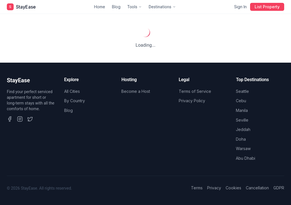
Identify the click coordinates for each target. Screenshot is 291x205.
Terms (197, 187)
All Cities (72, 91)
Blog (116, 6)
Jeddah (243, 129)
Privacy (214, 187)
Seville (242, 120)
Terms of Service (195, 91)
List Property (267, 6)
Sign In (240, 6)
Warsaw (243, 148)
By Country (74, 100)
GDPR (278, 187)
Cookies (233, 187)
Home (99, 6)
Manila (242, 110)
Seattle (242, 91)
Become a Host (135, 91)
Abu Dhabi (245, 158)
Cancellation (257, 187)
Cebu (241, 100)
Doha (241, 139)
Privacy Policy (192, 100)
